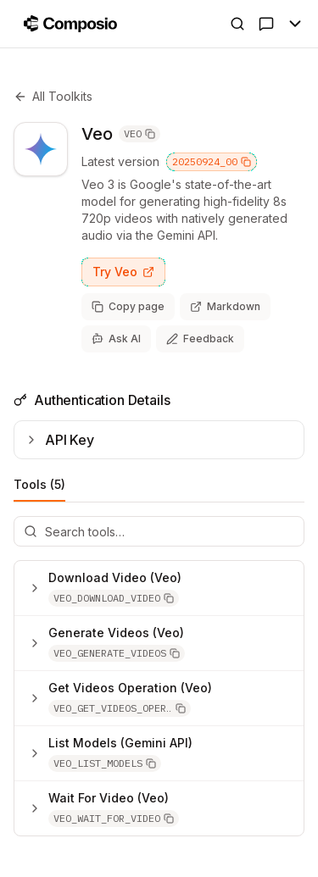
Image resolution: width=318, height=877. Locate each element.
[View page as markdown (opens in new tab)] (225, 306)
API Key (59, 439)
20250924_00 (211, 161)
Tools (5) (39, 489)
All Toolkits (53, 96)
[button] (113, 598)
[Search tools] (159, 531)
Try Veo (123, 271)
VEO (139, 133)
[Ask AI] (266, 23)
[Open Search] (237, 23)
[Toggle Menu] (295, 23)
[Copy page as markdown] (128, 306)
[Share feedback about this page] (200, 338)
